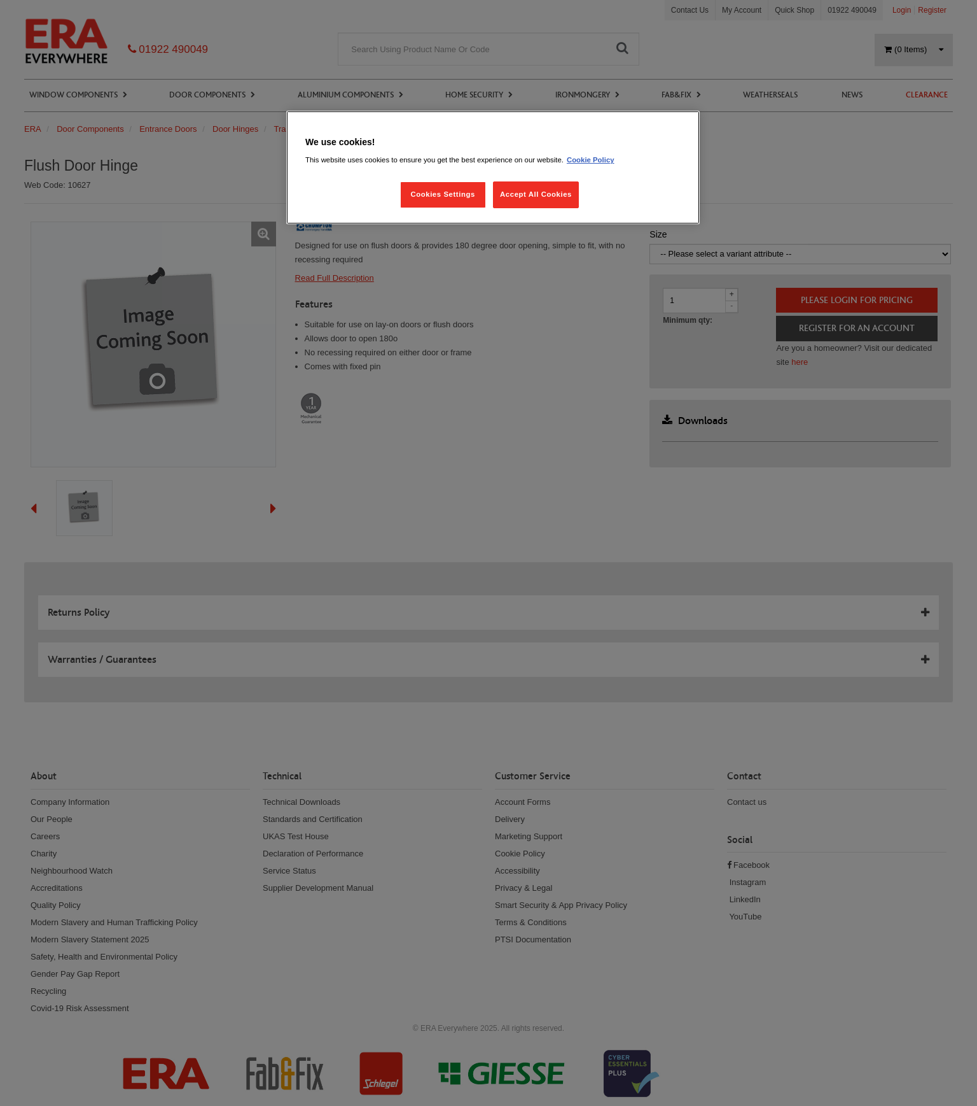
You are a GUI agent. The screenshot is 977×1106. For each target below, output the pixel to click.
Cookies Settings (442, 194)
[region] (493, 168)
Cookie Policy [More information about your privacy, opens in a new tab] (590, 160)
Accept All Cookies (536, 194)
